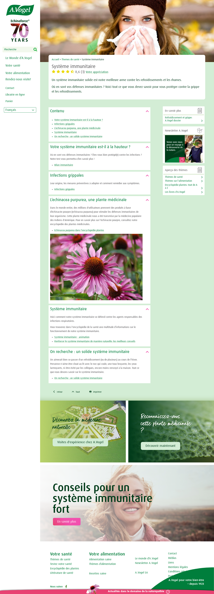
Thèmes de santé (60, 560)
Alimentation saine (100, 560)
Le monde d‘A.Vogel (146, 559)
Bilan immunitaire (63, 165)
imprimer (98, 392)
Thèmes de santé (174, 177)
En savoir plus (66, 522)
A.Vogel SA (141, 573)
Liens (171, 563)
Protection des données (182, 576)
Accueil (55, 59)
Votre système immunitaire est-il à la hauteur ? (78, 120)
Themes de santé (71, 59)
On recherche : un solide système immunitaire (78, 136)
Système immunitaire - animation (71, 337)
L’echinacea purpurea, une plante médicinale (77, 128)
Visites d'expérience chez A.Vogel (80, 442)
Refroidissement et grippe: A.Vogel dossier (178, 119)
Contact (172, 554)
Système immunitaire (65, 132)
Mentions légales (178, 567)
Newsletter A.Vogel (146, 563)
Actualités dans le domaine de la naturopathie (135, 591)
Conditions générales (180, 572)
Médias (172, 558)
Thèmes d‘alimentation (102, 564)
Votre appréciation (99, 72)
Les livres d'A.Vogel (175, 192)
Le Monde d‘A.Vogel (18, 58)
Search (37, 50)
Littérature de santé (61, 573)
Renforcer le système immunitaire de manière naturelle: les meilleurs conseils (94, 341)
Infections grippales (64, 124)
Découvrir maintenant (160, 446)
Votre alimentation (17, 73)
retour (58, 392)
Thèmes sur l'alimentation (178, 181)
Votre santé (12, 65)
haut (77, 392)
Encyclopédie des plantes (64, 569)
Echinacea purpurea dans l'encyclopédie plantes (79, 230)
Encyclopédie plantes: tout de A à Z (181, 186)
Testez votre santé (61, 564)
